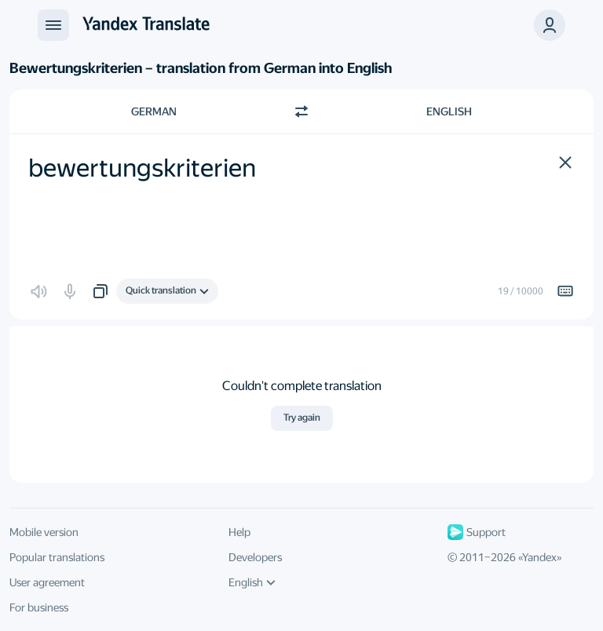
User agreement (47, 582)
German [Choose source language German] (154, 111)
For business (38, 607)
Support (477, 532)
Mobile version (44, 532)
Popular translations (56, 557)
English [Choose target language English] (449, 111)
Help (239, 532)
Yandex (539, 557)
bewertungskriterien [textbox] (142, 168)
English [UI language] (252, 582)
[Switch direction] (301, 111)
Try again (301, 417)
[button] (565, 162)
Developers (255, 557)
